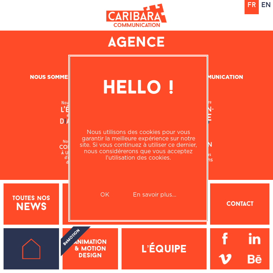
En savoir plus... (154, 194)
